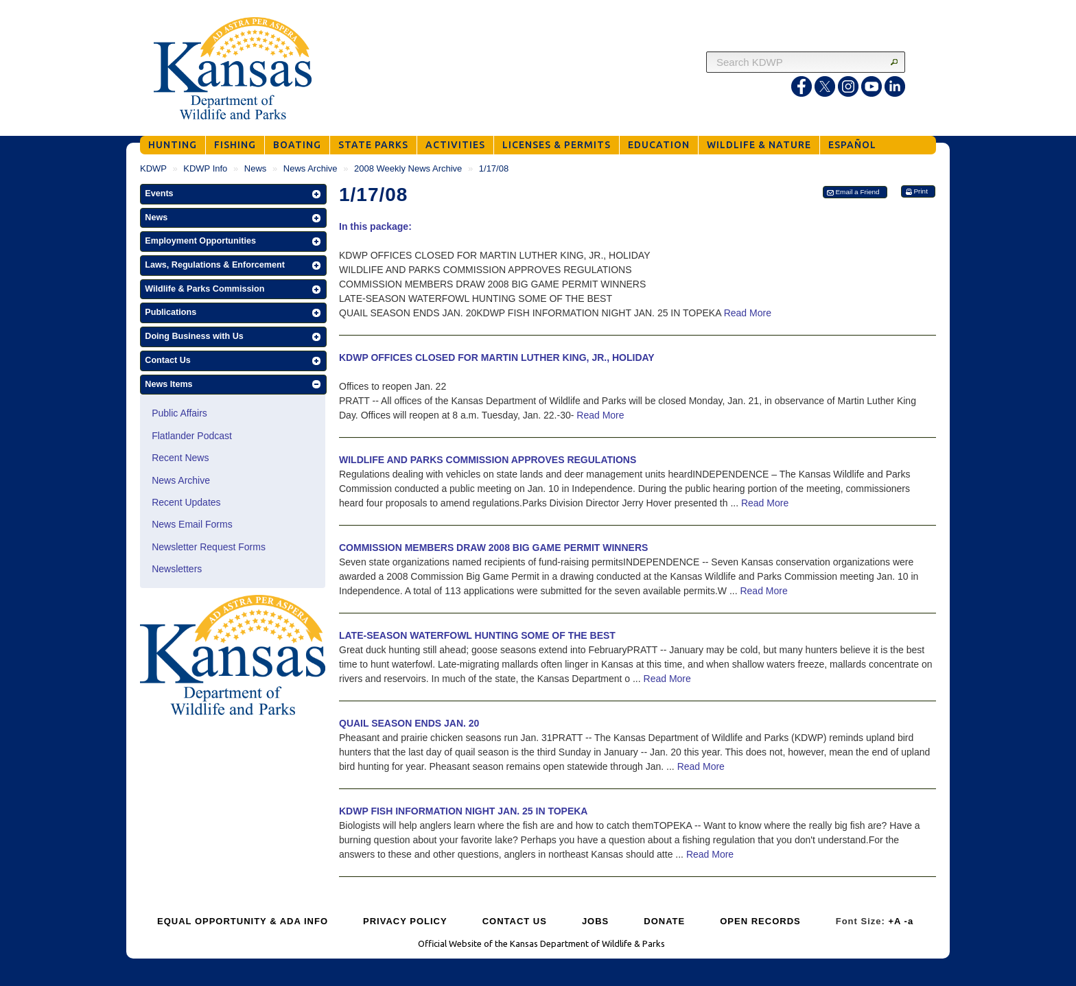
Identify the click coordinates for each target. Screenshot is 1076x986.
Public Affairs (179, 413)
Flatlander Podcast (192, 435)
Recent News (180, 457)
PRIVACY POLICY (405, 921)
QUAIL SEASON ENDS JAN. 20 (409, 723)
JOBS (595, 921)
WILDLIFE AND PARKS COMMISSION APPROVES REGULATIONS (487, 459)
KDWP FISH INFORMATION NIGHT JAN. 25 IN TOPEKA (463, 811)
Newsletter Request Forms (209, 546)
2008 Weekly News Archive (408, 168)
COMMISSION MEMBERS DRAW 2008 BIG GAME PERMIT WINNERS (493, 547)
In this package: (375, 226)
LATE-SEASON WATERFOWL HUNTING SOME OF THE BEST (477, 635)
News (255, 168)
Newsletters (177, 568)
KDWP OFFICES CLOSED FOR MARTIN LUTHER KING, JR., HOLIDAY (497, 357)
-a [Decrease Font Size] (909, 921)
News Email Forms (192, 524)
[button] (233, 194)
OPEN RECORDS (760, 921)
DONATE (664, 921)
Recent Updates (186, 502)
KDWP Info (205, 168)
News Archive (310, 168)
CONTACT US (514, 921)
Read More (747, 312)
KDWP (153, 168)
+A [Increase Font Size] (894, 921)
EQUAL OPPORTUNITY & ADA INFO (242, 921)
